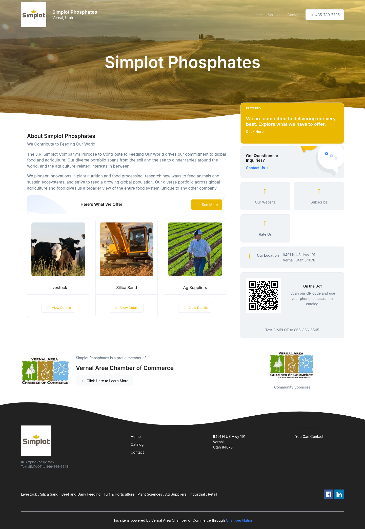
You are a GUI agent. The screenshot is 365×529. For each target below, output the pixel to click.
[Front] (34, 14)
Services (275, 15)
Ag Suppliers (195, 287)
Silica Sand (126, 287)
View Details (58, 308)
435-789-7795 (325, 15)
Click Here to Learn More (104, 381)
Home (258, 15)
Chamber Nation (239, 520)
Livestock (58, 287)
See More (206, 204)
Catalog (137, 444)
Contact (293, 15)
